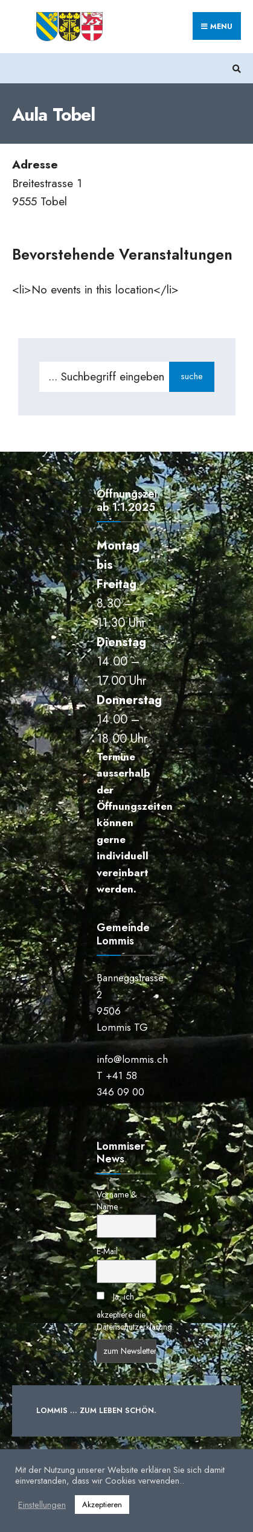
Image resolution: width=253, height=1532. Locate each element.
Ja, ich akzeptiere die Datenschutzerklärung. (135, 1311)
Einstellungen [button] (42, 1504)
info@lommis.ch (132, 1059)
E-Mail (107, 1251)
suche (192, 376)
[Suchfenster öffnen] (235, 68)
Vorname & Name (117, 1200)
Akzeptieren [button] (102, 1504)
